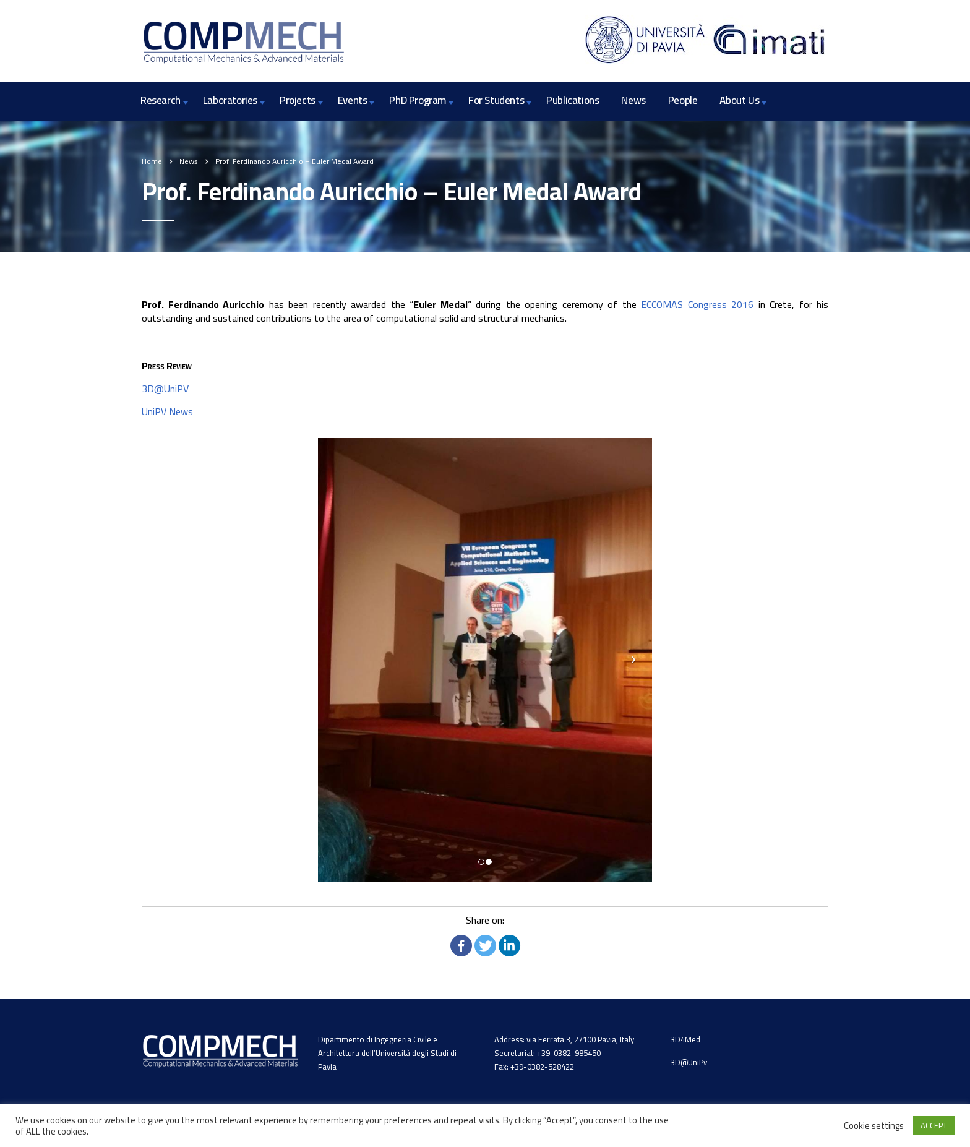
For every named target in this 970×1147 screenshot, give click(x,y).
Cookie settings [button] (874, 1126)
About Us (739, 100)
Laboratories (230, 100)
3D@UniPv (689, 1064)
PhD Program (417, 100)
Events (352, 100)
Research (160, 100)
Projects (297, 100)
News (633, 100)
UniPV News (167, 411)
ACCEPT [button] (934, 1125)
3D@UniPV (165, 388)
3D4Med (685, 1041)
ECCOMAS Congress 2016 (697, 304)
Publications (572, 100)
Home (152, 161)
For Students (496, 100)
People (683, 100)
